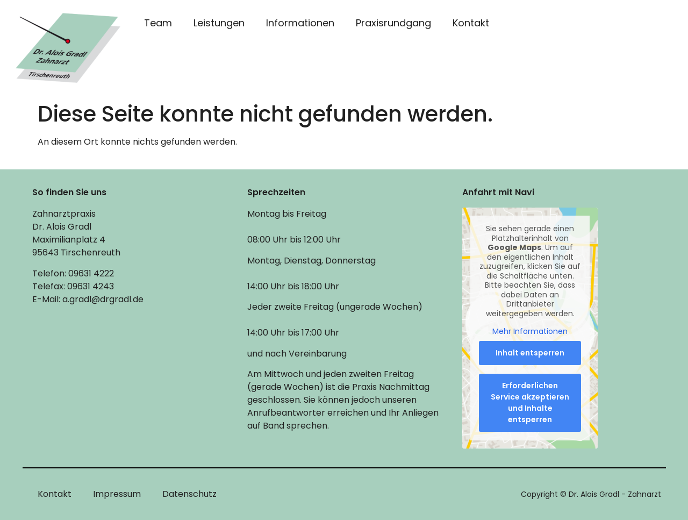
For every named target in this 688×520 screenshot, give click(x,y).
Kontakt (471, 23)
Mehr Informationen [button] (530, 332)
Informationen (300, 23)
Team (158, 23)
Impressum (117, 494)
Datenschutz (189, 494)
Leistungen (219, 23)
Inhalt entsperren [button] (530, 352)
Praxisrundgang (393, 23)
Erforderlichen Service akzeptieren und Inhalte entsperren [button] (530, 402)
